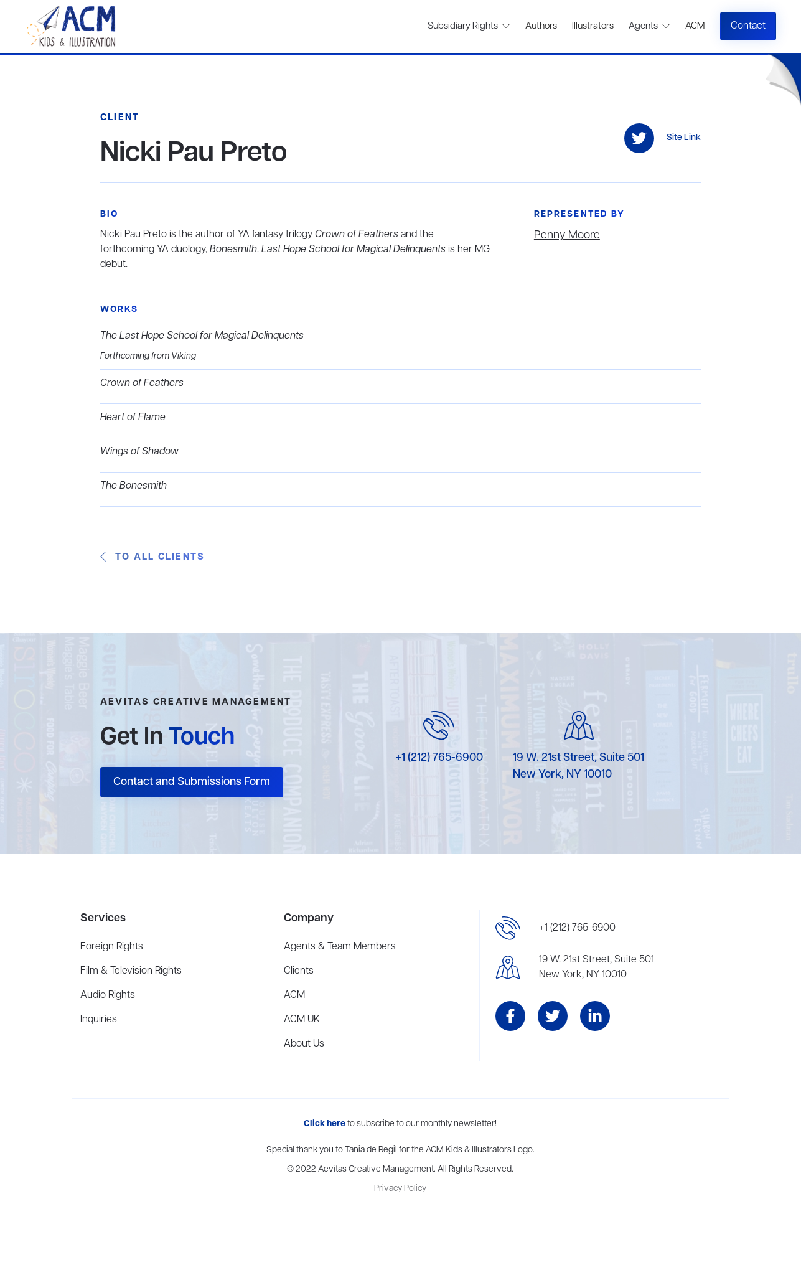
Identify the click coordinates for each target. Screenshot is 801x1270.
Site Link (684, 138)
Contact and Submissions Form (191, 781)
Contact (748, 26)
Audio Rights (107, 995)
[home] (72, 26)
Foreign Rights (111, 947)
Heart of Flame (133, 418)
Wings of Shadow (139, 452)
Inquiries (98, 1020)
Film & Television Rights (131, 971)
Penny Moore (567, 235)
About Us (304, 1044)
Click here (324, 1124)
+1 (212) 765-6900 (439, 757)
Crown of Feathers (142, 383)
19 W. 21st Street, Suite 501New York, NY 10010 (596, 967)
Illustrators (593, 26)
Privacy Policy (400, 1189)
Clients (299, 971)
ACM (695, 26)
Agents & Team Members (340, 947)
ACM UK (302, 1020)
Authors (541, 26)
